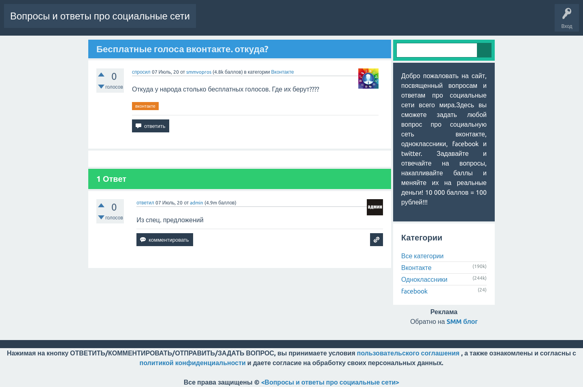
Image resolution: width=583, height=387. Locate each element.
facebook (414, 291)
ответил (145, 202)
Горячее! (239, 22)
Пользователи (341, 22)
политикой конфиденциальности (193, 362)
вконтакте (145, 106)
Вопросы (211, 22)
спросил (141, 71)
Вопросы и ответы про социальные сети (100, 16)
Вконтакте (282, 71)
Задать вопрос (384, 22)
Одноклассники (424, 279)
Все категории (422, 255)
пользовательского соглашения (408, 353)
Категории (305, 22)
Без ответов (271, 22)
